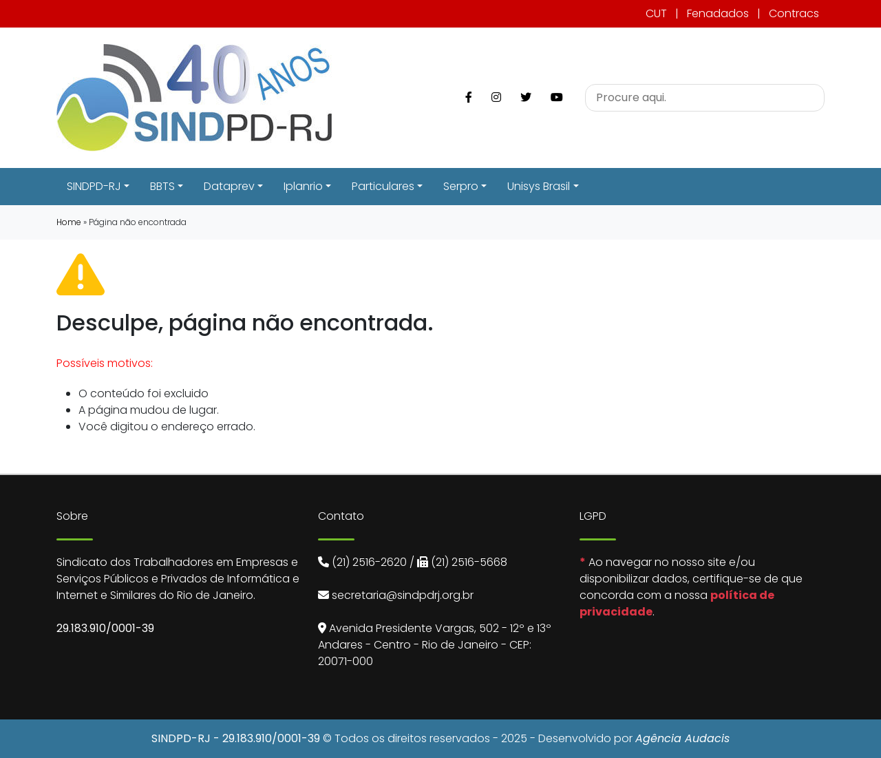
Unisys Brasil (538, 186)
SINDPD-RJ (94, 186)
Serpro (460, 186)
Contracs (794, 13)
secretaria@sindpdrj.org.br (403, 595)
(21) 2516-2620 (369, 562)
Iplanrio (303, 186)
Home (68, 222)
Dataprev (229, 186)
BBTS (162, 186)
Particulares (383, 186)
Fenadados (718, 13)
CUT (656, 13)
